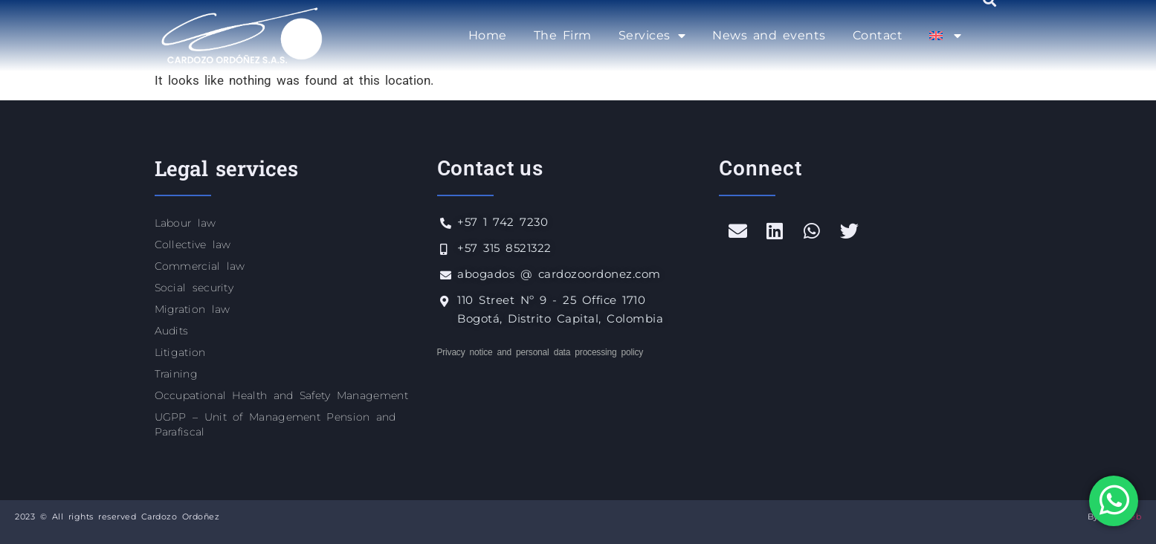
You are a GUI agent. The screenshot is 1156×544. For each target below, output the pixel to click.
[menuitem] (945, 35)
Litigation (180, 352)
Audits (172, 330)
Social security (194, 287)
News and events (769, 35)
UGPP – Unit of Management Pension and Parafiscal (275, 424)
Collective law (193, 244)
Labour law (185, 223)
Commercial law (200, 266)
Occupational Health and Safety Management (281, 395)
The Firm (563, 35)
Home (487, 35)
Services (652, 35)
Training (176, 374)
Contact (878, 35)
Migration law (192, 309)
